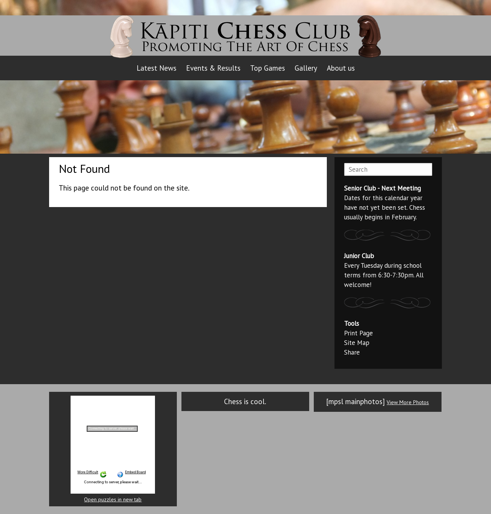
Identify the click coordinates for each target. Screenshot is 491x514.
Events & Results (213, 68)
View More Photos (408, 402)
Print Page (358, 333)
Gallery (306, 68)
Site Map (356, 342)
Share (352, 352)
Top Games (267, 68)
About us (341, 68)
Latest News (156, 68)
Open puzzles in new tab (113, 499)
